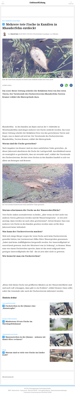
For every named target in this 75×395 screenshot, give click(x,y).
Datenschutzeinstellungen (59, 390)
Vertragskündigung (44, 390)
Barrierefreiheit (32, 390)
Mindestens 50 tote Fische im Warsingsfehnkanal (17, 322)
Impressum (23, 390)
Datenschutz (15, 390)
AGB (9, 390)
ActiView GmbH (47, 392)
